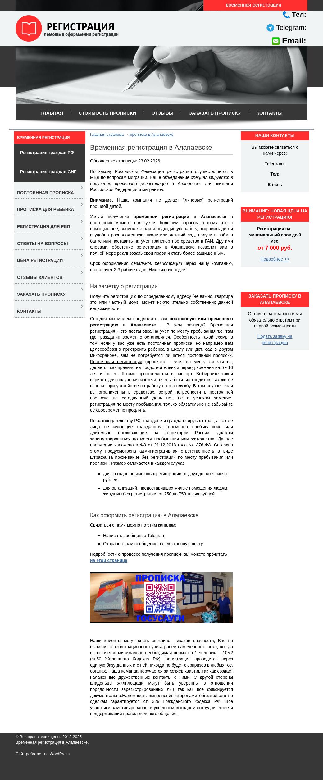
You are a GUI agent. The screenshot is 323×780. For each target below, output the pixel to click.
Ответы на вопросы (42, 243)
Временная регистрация (43, 137)
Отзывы (162, 113)
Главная (51, 113)
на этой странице (108, 560)
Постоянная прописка (45, 192)
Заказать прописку (215, 113)
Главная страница (107, 134)
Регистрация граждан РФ (47, 152)
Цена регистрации (40, 260)
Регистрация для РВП (43, 226)
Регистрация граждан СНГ (48, 171)
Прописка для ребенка (45, 209)
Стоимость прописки (107, 113)
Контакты (270, 113)
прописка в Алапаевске (151, 134)
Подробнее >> (275, 259)
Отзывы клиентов (40, 277)
